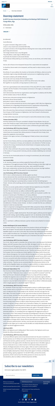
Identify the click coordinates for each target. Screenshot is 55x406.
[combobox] (50, 1)
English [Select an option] (5, 31)
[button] (50, 1)
